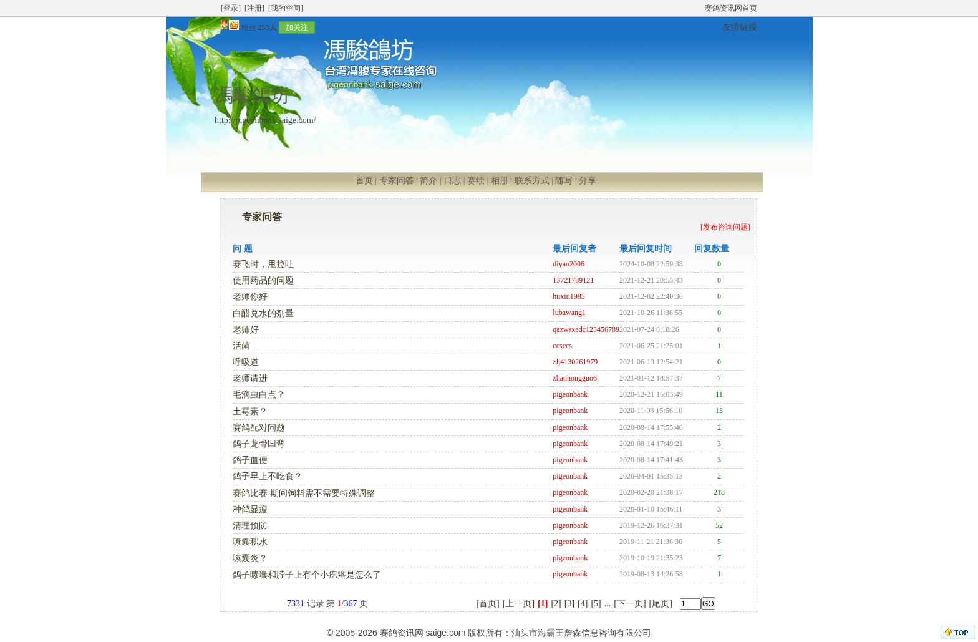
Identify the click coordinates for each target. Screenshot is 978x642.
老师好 (246, 329)
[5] (596, 603)
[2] (556, 603)
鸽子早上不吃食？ (268, 476)
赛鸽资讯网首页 (731, 8)
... (607, 603)
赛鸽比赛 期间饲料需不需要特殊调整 (304, 493)
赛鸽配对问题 (259, 427)
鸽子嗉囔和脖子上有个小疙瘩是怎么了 (307, 575)
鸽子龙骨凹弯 (259, 444)
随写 (564, 180)
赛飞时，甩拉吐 (263, 264)
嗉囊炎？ (250, 558)
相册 (499, 180)
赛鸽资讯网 (402, 633)
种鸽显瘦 (250, 509)
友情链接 (739, 27)
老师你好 (250, 296)
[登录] (231, 8)
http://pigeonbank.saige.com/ (265, 120)
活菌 (241, 346)
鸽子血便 (250, 460)
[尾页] (660, 603)
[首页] (487, 603)
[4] (583, 603)
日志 (452, 180)
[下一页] (630, 603)
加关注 (297, 27)
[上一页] (519, 603)
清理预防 (250, 525)
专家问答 (396, 180)
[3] (569, 603)
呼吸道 (246, 362)
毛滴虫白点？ (259, 394)
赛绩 (476, 180)
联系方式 (532, 180)
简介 (428, 180)
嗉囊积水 (250, 542)
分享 (587, 180)
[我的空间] (285, 8)
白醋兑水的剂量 (263, 313)
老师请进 (250, 378)
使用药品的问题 (263, 280)
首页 (364, 180)
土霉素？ (250, 411)
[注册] (254, 8)
